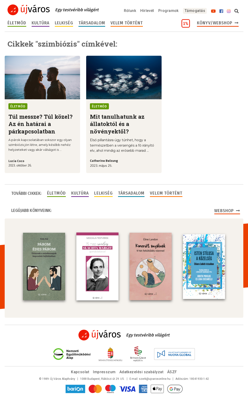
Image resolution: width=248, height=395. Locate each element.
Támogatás (195, 10)
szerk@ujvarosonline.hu (154, 378)
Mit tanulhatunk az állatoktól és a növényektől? (117, 124)
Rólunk (130, 10)
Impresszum (104, 372)
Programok (168, 10)
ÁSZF (172, 372)
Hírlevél (147, 10)
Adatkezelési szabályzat (141, 372)
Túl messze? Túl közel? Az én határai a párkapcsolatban (40, 124)
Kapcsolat (80, 372)
